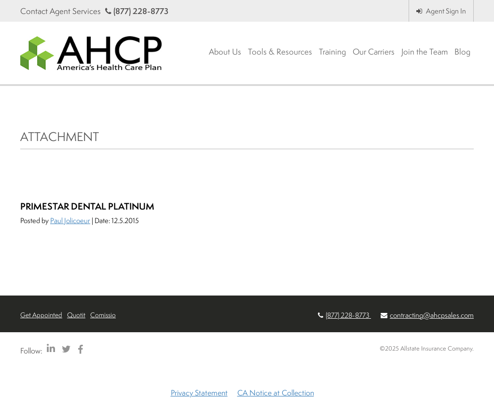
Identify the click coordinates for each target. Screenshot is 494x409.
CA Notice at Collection (275, 392)
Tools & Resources (280, 51)
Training (332, 51)
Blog (462, 51)
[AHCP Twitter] (66, 348)
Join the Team (424, 51)
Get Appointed (41, 314)
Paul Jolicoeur (70, 220)
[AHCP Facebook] (80, 348)
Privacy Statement (199, 392)
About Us (225, 51)
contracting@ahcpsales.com (432, 315)
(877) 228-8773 (136, 10)
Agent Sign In (441, 11)
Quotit (76, 314)
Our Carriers (374, 51)
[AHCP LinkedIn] (50, 348)
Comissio (103, 314)
